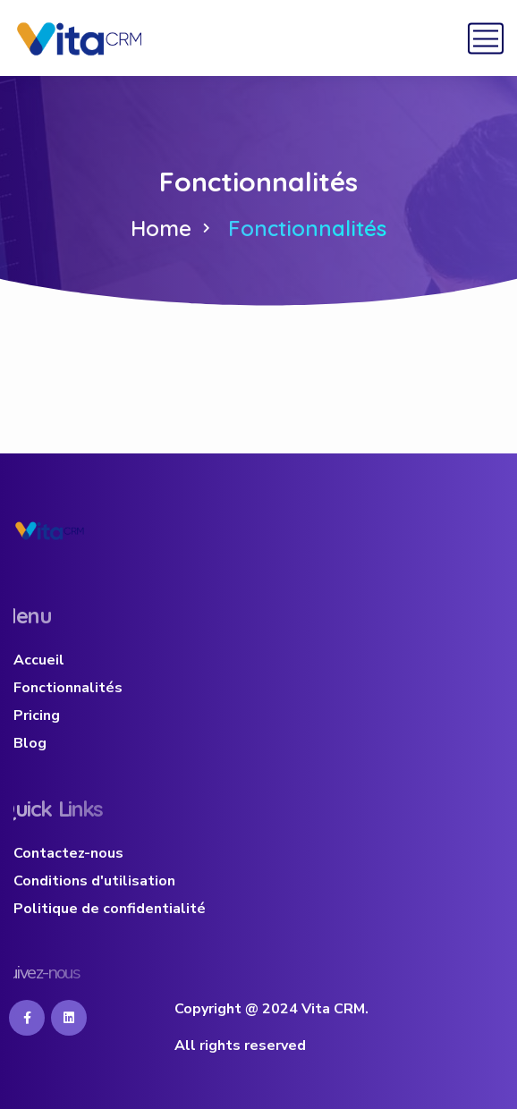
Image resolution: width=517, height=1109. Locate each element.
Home (161, 228)
